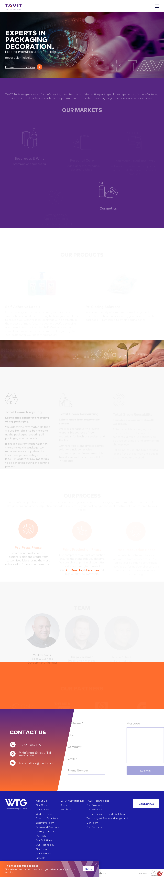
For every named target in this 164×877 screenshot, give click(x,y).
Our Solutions (94, 804)
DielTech (41, 835)
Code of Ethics (44, 813)
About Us (41, 800)
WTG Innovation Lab (73, 800)
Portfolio (66, 809)
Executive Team (45, 822)
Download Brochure (47, 826)
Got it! (88, 869)
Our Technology (45, 844)
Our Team (92, 822)
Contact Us (146, 803)
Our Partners (94, 826)
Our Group (42, 804)
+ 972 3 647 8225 (31, 744)
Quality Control (45, 831)
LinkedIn (40, 857)
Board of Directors (47, 818)
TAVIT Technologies (97, 800)
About (64, 804)
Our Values (42, 809)
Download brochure (20, 67)
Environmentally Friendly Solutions (106, 813)
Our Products (94, 809)
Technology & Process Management (107, 818)
